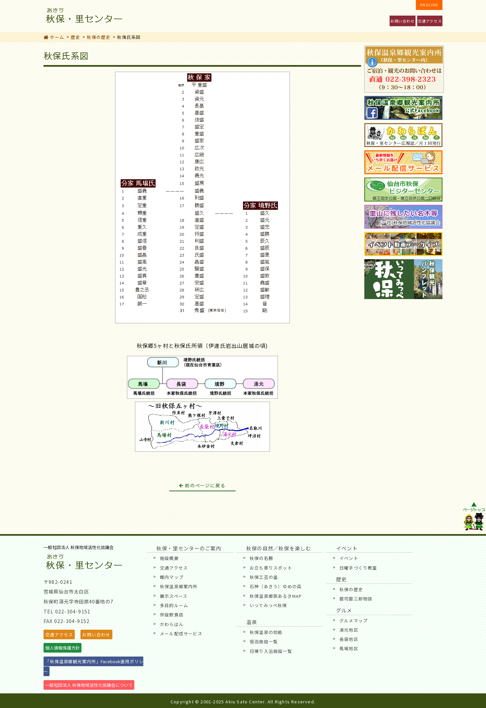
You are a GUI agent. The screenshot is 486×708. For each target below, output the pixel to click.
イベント (194, 16)
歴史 (323, 16)
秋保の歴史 (98, 37)
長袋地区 (348, 639)
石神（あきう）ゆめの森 (276, 586)
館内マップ (171, 577)
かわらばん (171, 624)
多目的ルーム (174, 605)
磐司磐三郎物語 (355, 598)
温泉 (365, 16)
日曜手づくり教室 (358, 568)
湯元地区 (348, 630)
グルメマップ (353, 620)
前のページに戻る (202, 485)
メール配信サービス (181, 633)
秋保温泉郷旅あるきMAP (276, 596)
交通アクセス (430, 21)
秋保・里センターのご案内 (151, 16)
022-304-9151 (72, 611)
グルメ (280, 16)
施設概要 (169, 558)
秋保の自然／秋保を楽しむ (237, 16)
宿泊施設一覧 (264, 641)
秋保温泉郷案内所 (179, 586)
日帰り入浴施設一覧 (271, 651)
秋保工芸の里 (264, 577)
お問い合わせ (402, 21)
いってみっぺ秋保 (268, 605)
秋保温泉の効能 (266, 632)
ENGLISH (429, 4)
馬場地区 (348, 648)
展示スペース (173, 596)
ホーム (54, 37)
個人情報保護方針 (62, 648)
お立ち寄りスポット (271, 568)
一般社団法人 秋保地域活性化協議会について (89, 685)
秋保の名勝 (261, 558)
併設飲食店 (171, 614)
